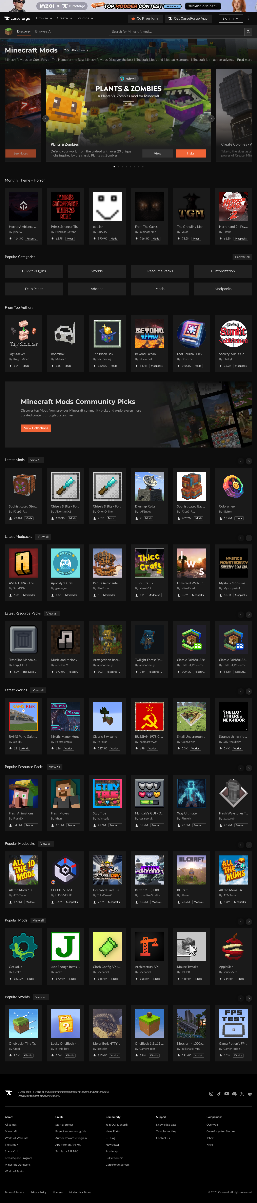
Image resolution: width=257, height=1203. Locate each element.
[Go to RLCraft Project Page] (191, 879)
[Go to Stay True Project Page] (107, 803)
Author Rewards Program (71, 1138)
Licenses (58, 1192)
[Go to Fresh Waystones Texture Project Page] (233, 803)
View (157, 153)
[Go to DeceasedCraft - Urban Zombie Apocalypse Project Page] (107, 879)
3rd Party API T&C (66, 1151)
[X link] (242, 1093)
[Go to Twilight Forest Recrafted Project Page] (149, 649)
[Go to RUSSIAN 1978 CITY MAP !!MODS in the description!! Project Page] (149, 726)
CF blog (110, 1138)
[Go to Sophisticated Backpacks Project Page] (191, 496)
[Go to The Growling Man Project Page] (191, 216)
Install (191, 153)
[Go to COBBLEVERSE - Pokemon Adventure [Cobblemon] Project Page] (65, 879)
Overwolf (212, 1124)
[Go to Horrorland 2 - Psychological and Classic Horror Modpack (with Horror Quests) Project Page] (233, 216)
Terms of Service (14, 1192)
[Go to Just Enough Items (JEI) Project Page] (65, 956)
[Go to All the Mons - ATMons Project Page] (233, 879)
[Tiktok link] (219, 1093)
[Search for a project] (176, 31)
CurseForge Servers (118, 1164)
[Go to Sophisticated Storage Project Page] (23, 496)
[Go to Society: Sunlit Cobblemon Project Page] (233, 343)
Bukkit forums (114, 1158)
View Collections (36, 428)
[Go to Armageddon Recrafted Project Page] (107, 649)
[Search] (248, 32)
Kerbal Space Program (18, 1158)
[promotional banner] (128, 6)
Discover (24, 31)
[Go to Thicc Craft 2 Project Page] (149, 572)
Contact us (163, 1138)
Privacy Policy (38, 1192)
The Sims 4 (12, 1144)
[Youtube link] (226, 1093)
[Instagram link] (211, 1093)
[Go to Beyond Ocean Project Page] (149, 343)
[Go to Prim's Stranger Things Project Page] (65, 216)
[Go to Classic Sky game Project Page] (107, 726)
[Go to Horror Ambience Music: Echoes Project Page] (23, 216)
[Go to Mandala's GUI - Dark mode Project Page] (149, 803)
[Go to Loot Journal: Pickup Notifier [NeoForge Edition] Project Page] (191, 343)
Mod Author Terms (80, 1192)
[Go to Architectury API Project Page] (149, 956)
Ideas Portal (113, 1131)
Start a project (64, 1124)
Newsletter (112, 1144)
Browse (44, 18)
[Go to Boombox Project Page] (65, 343)
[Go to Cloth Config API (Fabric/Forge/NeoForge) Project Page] (107, 956)
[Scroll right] (249, 461)
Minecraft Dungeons (18, 1164)
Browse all (242, 257)
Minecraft (11, 1131)
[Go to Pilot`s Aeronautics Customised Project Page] (107, 572)
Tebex (210, 1138)
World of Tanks (14, 1171)
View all (35, 460)
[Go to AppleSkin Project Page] (233, 956)
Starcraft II (11, 1151)
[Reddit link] (249, 1093)
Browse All (43, 31)
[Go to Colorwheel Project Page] (233, 496)
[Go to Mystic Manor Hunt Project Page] (65, 726)
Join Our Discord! (117, 1124)
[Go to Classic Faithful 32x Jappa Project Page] (233, 649)
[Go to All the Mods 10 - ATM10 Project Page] (23, 879)
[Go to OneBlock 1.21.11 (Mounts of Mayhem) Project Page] (149, 1033)
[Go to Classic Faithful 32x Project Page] (191, 649)
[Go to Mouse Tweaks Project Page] (191, 956)
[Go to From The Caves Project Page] (149, 216)
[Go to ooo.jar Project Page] (107, 216)
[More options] (249, 19)
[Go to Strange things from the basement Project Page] (233, 726)
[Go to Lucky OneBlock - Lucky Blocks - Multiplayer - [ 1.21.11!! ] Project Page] (65, 1033)
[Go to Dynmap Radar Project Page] (149, 496)
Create (65, 18)
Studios (85, 18)
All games (11, 1124)
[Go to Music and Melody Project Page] (65, 649)
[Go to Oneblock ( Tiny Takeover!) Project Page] (23, 1033)
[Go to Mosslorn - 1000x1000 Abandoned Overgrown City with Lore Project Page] (191, 1033)
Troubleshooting (166, 1131)
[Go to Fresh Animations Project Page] (23, 803)
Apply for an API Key (68, 1144)
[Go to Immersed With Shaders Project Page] (191, 572)
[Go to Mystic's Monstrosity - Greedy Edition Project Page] (233, 572)
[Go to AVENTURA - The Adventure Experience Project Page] (23, 572)
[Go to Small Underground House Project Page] (191, 726)
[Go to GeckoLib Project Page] (23, 956)
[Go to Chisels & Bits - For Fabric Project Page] (107, 496)
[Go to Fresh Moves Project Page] (65, 803)
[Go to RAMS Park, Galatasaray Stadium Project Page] (23, 726)
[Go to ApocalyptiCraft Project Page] (65, 572)
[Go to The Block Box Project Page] (107, 343)
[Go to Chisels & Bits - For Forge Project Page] (65, 496)
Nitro (209, 1144)
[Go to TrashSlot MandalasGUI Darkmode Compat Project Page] (23, 649)
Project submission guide (70, 1131)
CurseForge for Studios (220, 1131)
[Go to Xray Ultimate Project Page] (191, 803)
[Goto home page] (17, 19)
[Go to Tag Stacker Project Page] (23, 343)
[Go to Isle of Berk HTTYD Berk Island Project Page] (107, 1033)
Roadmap (112, 1151)
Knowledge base (166, 1124)
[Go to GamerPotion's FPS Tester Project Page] (233, 1033)
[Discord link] (234, 1093)
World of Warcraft (16, 1138)
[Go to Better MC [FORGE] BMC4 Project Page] (149, 879)
